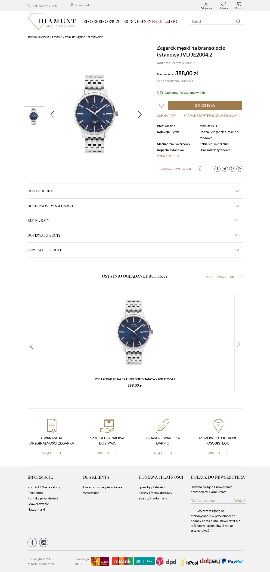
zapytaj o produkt (133, 250)
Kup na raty (166, 116)
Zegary (106, 21)
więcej (51, 453)
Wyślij (239, 500)
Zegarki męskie (75, 37)
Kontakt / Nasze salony (44, 487)
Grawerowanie (38, 504)
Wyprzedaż (91, 493)
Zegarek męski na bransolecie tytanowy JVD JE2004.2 (135, 379)
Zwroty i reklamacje (153, 498)
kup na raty (133, 220)
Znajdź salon (81, 5)
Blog (171, 21)
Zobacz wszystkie (224, 277)
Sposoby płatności (152, 487)
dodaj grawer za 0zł (176, 168)
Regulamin (35, 493)
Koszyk (239, 6)
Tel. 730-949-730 (42, 6)
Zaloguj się (206, 6)
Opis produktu (133, 191)
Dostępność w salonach (133, 205)
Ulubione (223, 6)
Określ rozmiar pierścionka (102, 487)
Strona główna (38, 37)
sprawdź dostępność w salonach (212, 116)
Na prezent (142, 21)
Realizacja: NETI (82, 561)
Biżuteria (122, 21)
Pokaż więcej (168, 156)
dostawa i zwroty (133, 235)
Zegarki (92, 21)
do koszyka (205, 105)
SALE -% (160, 21)
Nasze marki (36, 509)
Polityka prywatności (43, 498)
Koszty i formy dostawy (155, 493)
